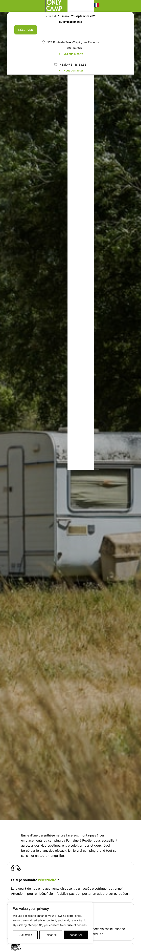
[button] (96, 6)
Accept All (75, 934)
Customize (25, 934)
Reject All (50, 934)
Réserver (25, 30)
